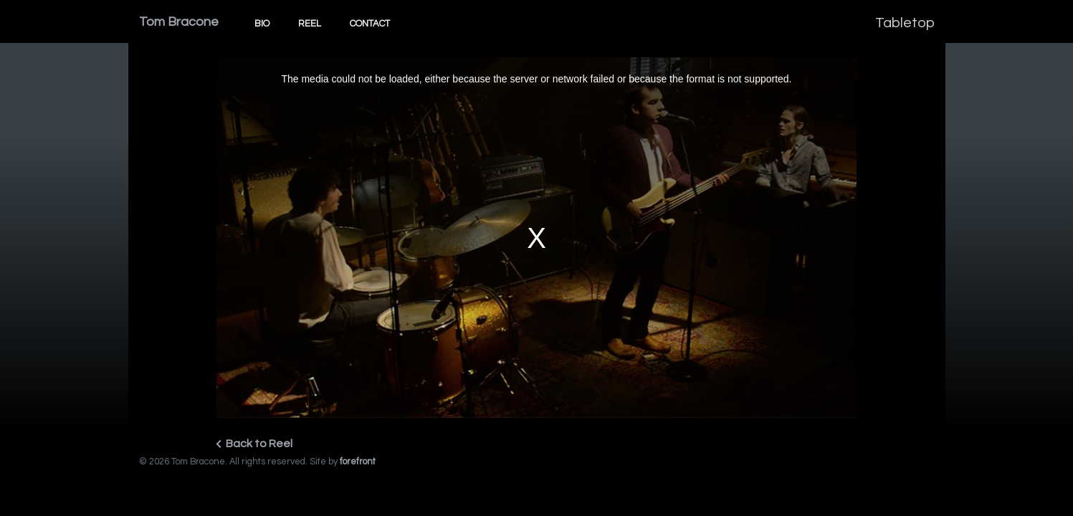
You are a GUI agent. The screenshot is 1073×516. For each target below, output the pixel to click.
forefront (358, 462)
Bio (262, 24)
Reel (309, 24)
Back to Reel (254, 443)
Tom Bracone (179, 22)
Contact (370, 24)
